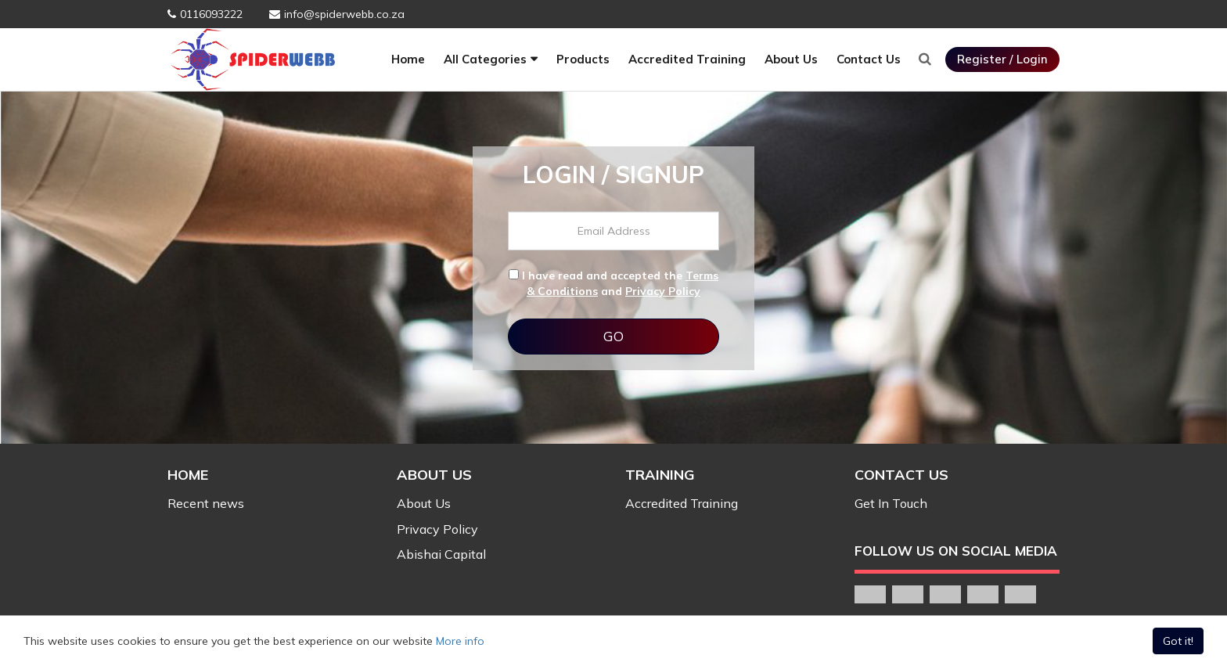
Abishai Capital (441, 554)
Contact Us (869, 59)
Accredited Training (687, 59)
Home (408, 59)
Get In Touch (891, 503)
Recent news (205, 503)
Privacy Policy (662, 291)
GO (613, 336)
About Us (791, 59)
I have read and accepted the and (613, 283)
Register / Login (1002, 59)
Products (583, 59)
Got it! (1178, 641)
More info (460, 641)
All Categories (485, 59)
